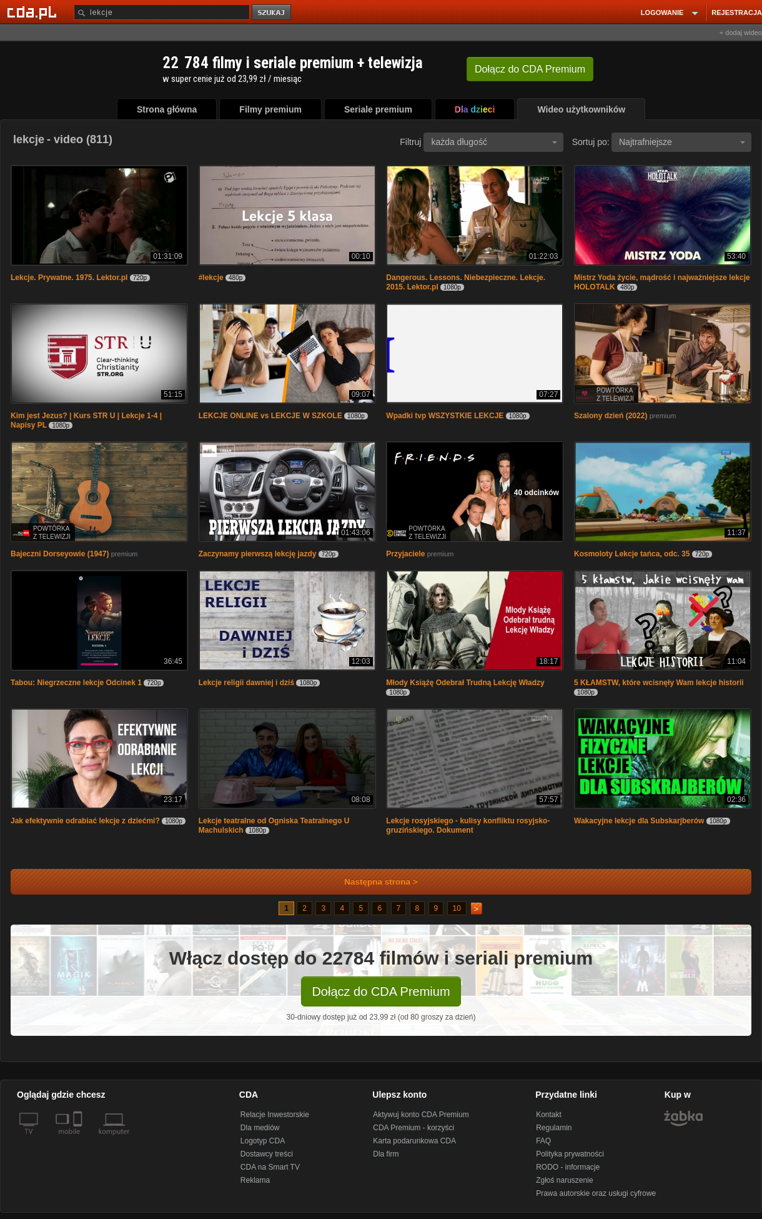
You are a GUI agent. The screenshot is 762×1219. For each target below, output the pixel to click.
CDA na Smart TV (270, 1167)
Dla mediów (260, 1127)
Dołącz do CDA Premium (381, 991)
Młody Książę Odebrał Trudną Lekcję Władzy (465, 682)
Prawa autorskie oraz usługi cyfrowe (596, 1193)
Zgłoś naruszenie (564, 1180)
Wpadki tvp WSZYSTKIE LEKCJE (444, 415)
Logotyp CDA (262, 1140)
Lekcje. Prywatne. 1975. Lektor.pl (69, 277)
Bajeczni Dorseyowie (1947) (60, 553)
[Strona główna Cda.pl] (33, 12)
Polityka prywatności (570, 1154)
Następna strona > (372, 881)
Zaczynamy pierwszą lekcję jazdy (258, 553)
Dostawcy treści (266, 1154)
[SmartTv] (79, 1139)
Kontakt (549, 1114)
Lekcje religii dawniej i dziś (246, 682)
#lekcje (211, 277)
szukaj (272, 12)
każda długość (494, 142)
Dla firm (385, 1154)
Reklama (255, 1180)
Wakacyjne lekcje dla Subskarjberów (639, 820)
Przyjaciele (405, 553)
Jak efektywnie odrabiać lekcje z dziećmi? (85, 820)
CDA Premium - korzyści (413, 1127)
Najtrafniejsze (682, 142)
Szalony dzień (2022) (610, 415)
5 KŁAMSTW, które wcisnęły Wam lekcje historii (659, 682)
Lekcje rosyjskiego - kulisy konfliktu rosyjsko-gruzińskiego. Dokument (468, 825)
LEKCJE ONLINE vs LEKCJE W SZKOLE (270, 415)
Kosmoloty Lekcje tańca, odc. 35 (632, 553)
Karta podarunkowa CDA (414, 1140)
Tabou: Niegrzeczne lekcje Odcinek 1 (76, 682)
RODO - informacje (568, 1167)
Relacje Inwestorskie (274, 1114)
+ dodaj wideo (741, 32)
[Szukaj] (162, 12)
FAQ (543, 1140)
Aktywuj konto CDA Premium (420, 1114)
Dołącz (530, 69)
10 (457, 908)
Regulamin (554, 1127)
